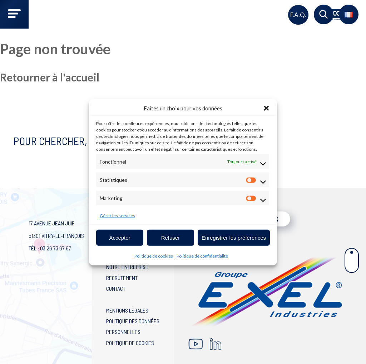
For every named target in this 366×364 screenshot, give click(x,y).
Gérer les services (117, 215)
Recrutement (122, 277)
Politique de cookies (153, 256)
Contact (115, 288)
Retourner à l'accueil (49, 77)
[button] (266, 108)
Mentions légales (127, 310)
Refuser (170, 237)
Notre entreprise (127, 266)
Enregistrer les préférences (234, 237)
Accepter (119, 237)
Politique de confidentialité (202, 256)
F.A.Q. (298, 15)
